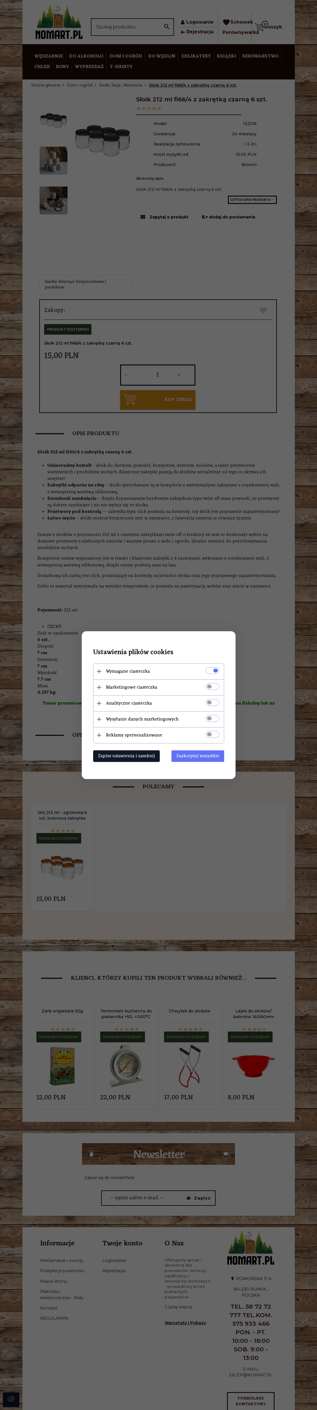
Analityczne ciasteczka (129, 703)
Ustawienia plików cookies (133, 652)
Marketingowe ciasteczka (131, 687)
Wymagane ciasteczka (128, 671)
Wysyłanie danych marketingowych (142, 719)
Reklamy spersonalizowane (134, 735)
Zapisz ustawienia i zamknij (126, 756)
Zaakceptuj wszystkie (197, 756)
